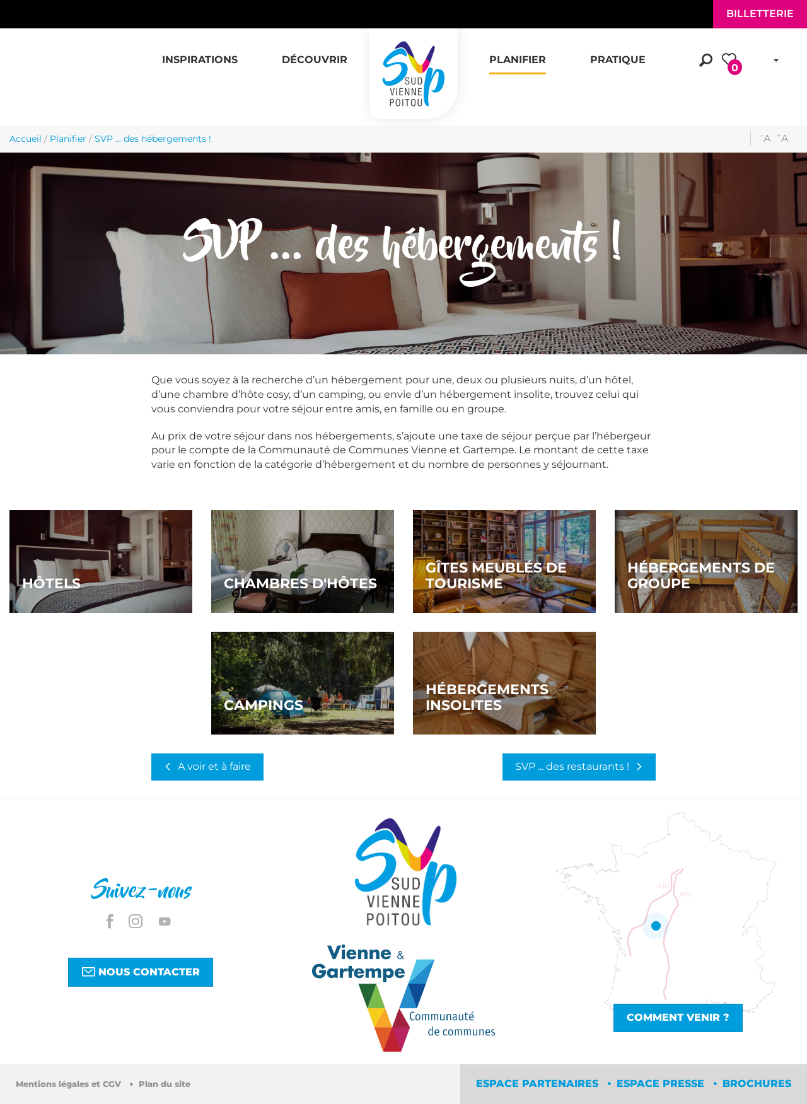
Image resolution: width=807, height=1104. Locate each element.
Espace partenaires (538, 1083)
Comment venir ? (678, 1017)
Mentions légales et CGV (70, 1084)
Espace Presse (662, 1083)
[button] (200, 53)
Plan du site (164, 1084)
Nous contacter (140, 972)
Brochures (757, 1083)
